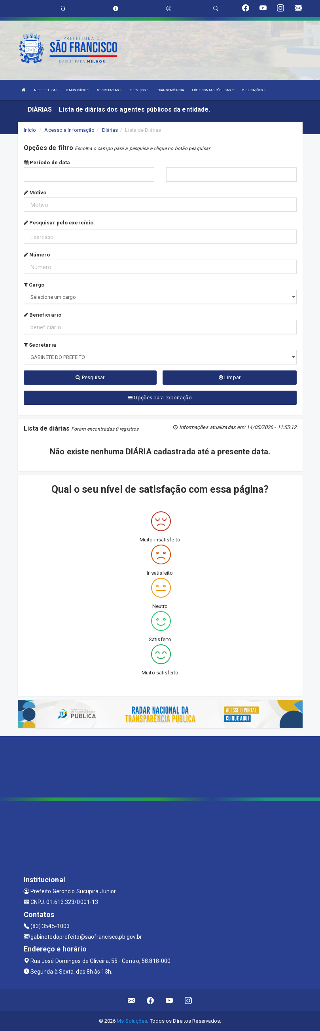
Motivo (35, 193)
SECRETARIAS (109, 90)
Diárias (110, 130)
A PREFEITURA (46, 90)
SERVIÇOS (139, 90)
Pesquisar (90, 377)
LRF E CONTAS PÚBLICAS (213, 90)
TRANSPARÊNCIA (170, 90)
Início (30, 130)
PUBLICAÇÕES (254, 90)
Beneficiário (42, 315)
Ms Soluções (132, 1021)
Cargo (34, 285)
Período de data (47, 162)
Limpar (229, 377)
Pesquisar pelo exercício (59, 223)
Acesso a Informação (69, 130)
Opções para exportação (159, 398)
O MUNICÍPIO (77, 90)
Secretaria (40, 345)
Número (37, 255)
